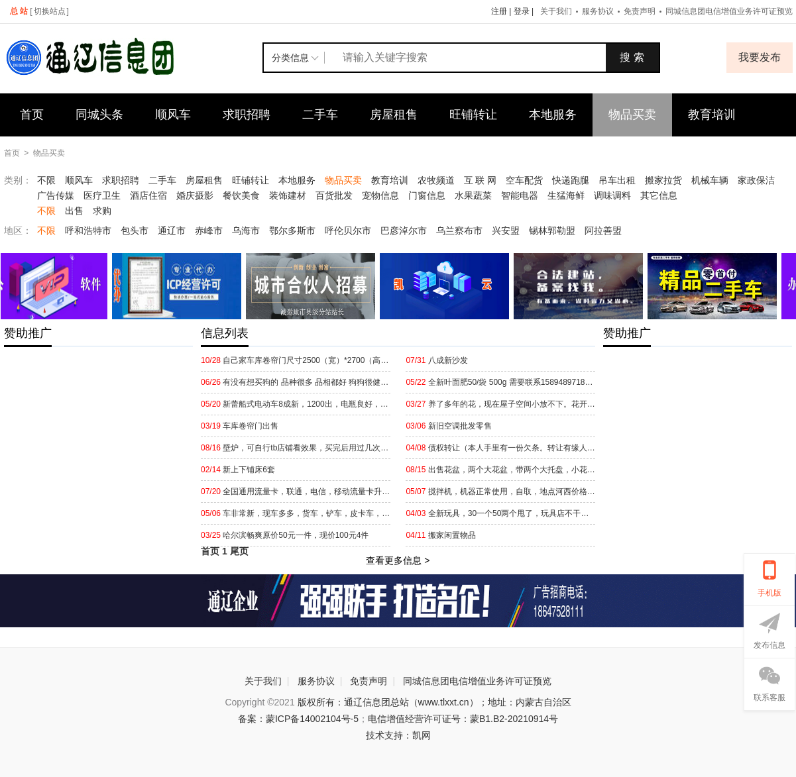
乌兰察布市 (459, 230)
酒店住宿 (148, 195)
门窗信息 (426, 195)
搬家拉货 (663, 180)
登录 (522, 11)
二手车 (320, 114)
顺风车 (173, 114)
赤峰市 (209, 230)
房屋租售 (394, 114)
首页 (32, 114)
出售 (74, 210)
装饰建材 (287, 195)
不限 (46, 180)
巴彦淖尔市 (403, 230)
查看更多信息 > (397, 560)
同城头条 (99, 114)
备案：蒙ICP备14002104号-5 (298, 718)
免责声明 (639, 11)
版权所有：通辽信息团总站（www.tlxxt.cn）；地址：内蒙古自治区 (434, 702)
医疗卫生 (102, 195)
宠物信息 (380, 195)
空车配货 (524, 180)
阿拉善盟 (603, 230)
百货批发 (334, 195)
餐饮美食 (241, 195)
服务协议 (598, 11)
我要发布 (759, 57)
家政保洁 (756, 180)
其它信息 (658, 195)
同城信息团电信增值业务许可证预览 (477, 681)
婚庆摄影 (194, 195)
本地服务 (553, 114)
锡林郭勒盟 (552, 230)
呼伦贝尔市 (348, 230)
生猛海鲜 (566, 195)
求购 (102, 210)
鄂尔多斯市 (292, 230)
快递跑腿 (570, 180)
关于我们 (556, 11)
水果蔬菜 (473, 195)
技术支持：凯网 (398, 735)
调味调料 (612, 195)
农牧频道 (436, 180)
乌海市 (246, 230)
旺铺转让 (473, 114)
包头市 (134, 230)
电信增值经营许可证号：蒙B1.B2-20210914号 (463, 718)
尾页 (239, 551)
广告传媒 (55, 195)
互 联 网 (480, 180)
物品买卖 (632, 114)
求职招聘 (246, 114)
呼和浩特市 (88, 230)
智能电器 (519, 195)
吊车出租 (617, 180)
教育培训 (712, 114)
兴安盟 (506, 230)
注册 (499, 11)
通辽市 (172, 230)
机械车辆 (709, 180)
